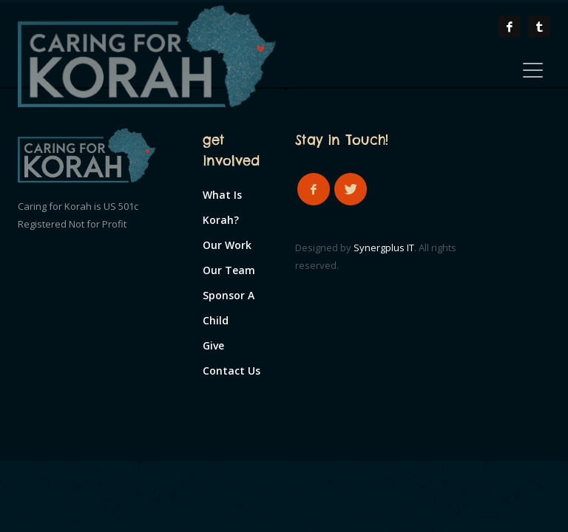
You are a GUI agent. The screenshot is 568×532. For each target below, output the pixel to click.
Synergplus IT (384, 247)
